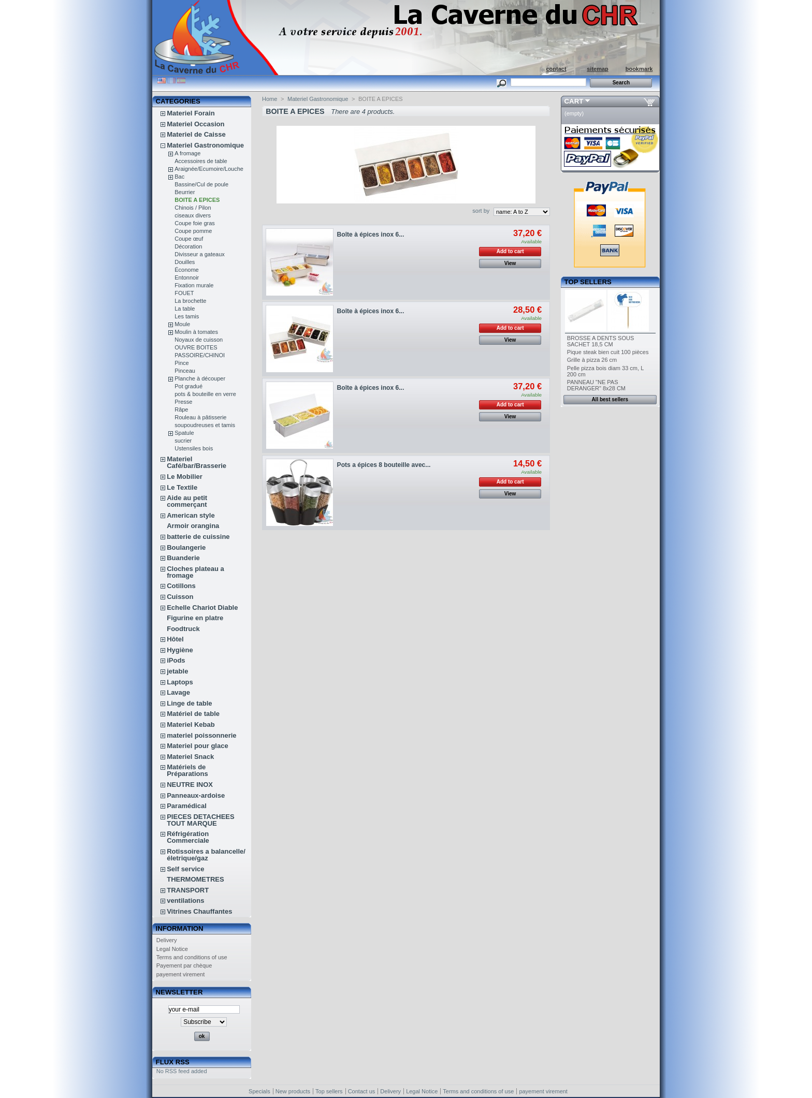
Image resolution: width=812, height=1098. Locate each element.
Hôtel (175, 639)
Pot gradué (188, 386)
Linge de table (189, 703)
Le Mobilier (184, 476)
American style (191, 515)
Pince (182, 363)
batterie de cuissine (198, 536)
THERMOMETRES (195, 879)
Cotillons (181, 586)
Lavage (178, 692)
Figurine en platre (195, 618)
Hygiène (180, 650)
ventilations (185, 900)
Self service (185, 869)
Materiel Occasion (195, 124)
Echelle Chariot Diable (202, 607)
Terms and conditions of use (191, 957)
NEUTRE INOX (190, 784)
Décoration (188, 246)
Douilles (185, 262)
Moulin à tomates (196, 332)
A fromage (187, 153)
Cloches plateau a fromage (195, 572)
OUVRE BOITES (196, 347)
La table (185, 308)
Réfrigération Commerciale (188, 837)
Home (269, 99)
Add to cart (510, 251)
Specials (259, 1091)
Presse (183, 402)
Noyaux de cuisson (199, 339)
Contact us (361, 1091)
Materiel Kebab (190, 724)
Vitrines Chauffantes (199, 911)
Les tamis (187, 316)
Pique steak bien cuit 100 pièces (608, 352)
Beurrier (185, 192)
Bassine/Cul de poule (201, 184)
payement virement (180, 974)
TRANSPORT (188, 890)
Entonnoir (187, 277)
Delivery (166, 940)
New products (293, 1091)
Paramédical (187, 806)
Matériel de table (193, 714)
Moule (182, 324)
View (510, 263)
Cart (574, 101)
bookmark (639, 69)
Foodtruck (183, 629)
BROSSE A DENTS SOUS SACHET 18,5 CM (600, 341)
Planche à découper (200, 378)
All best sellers (609, 399)
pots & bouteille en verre (205, 394)
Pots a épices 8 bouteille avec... (384, 465)
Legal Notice (172, 949)
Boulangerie (186, 547)
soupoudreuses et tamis (205, 425)
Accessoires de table (201, 161)
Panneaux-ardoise (196, 795)
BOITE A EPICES (197, 200)
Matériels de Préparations (187, 770)
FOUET (184, 293)
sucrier (183, 440)
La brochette (190, 301)
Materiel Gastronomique (205, 145)
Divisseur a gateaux (200, 254)
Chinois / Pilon (193, 207)
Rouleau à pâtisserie (200, 417)
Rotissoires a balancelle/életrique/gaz (206, 854)
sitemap (597, 69)
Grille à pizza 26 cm (592, 360)
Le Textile (182, 487)
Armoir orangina (193, 526)
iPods (176, 660)
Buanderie (183, 558)
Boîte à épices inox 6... (370, 234)
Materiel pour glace (197, 746)
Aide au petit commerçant (187, 501)
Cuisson (180, 597)
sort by (480, 211)
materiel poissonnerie (201, 735)
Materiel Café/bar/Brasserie (196, 462)
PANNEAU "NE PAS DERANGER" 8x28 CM (596, 385)
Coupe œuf (189, 239)
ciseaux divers (193, 215)
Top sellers (588, 282)
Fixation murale (194, 285)
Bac (179, 176)
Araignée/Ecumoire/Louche (209, 169)
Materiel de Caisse (196, 134)
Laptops (180, 682)
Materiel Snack (190, 756)
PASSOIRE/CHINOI (200, 355)
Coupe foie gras (195, 223)
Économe (186, 270)
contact (556, 69)
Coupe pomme (193, 231)
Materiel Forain (190, 113)
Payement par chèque (184, 965)
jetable (177, 671)
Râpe (181, 409)
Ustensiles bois (194, 448)
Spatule (184, 433)
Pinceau (185, 371)
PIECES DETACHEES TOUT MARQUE (201, 820)
